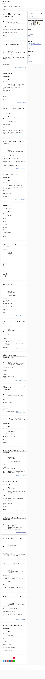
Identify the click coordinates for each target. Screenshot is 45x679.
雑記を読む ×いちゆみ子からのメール (20, 202)
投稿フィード (30, 58)
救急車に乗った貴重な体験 (10, 488)
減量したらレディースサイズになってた (14, 392)
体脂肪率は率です (8, 75)
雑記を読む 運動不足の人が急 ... (21, 660)
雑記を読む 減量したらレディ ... (21, 419)
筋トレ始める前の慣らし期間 (11, 44)
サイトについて (11, 607)
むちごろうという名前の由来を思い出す (14, 456)
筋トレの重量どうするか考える (11, 14)
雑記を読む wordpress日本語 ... (21, 565)
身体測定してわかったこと (10, 359)
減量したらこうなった (9, 287)
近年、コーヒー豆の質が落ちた (11, 572)
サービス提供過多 (30, 45)
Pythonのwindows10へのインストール (33, 43)
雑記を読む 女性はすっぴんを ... (21, 137)
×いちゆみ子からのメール (10, 177)
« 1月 (29, 26)
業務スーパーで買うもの (9, 247)
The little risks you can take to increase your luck (34, 44)
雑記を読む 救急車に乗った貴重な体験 (20, 517)
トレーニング (11, 16)
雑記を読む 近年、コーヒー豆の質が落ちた (19, 598)
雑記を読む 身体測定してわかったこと (20, 386)
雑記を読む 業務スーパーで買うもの (20, 281)
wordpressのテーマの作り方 (32, 48)
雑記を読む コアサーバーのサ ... (21, 628)
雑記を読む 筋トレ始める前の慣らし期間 (20, 68)
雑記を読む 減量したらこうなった (21, 319)
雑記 (9, 77)
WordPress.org (30, 61)
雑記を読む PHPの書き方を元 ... (21, 450)
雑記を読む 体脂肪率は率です (21, 104)
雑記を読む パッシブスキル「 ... (21, 170)
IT (9, 526)
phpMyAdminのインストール (11, 523)
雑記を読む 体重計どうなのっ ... (21, 353)
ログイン (29, 57)
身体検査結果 (6, 209)
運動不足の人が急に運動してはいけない (14, 634)
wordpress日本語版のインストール (12, 546)
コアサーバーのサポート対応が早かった (14, 605)
